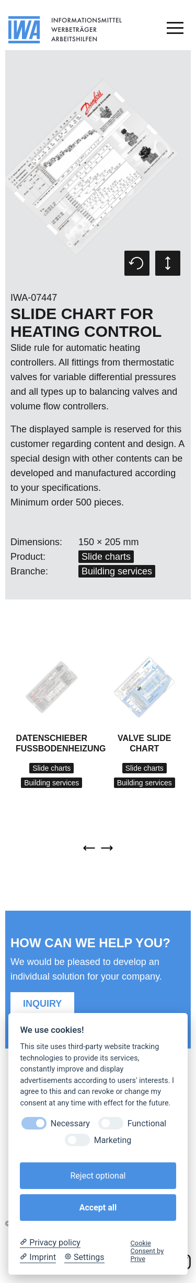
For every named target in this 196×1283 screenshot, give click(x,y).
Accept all (98, 1208)
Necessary (70, 1123)
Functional (147, 1123)
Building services (117, 571)
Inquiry (42, 1003)
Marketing (112, 1140)
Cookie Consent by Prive (147, 1251)
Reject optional (97, 1176)
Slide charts (106, 556)
